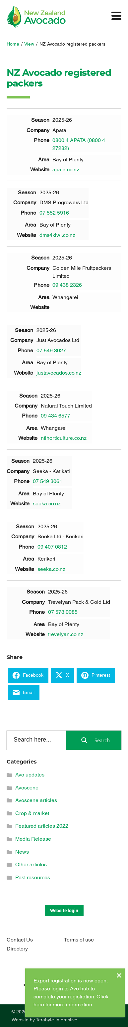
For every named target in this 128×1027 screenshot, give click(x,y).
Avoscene (26, 787)
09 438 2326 (67, 285)
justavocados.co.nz (58, 373)
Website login (64, 910)
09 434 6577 (55, 416)
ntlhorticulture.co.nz (64, 438)
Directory (17, 948)
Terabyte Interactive (56, 1019)
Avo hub (79, 988)
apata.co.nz (65, 169)
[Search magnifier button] (93, 740)
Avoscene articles (36, 800)
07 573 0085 (63, 612)
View (29, 44)
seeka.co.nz (47, 503)
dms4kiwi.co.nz (57, 235)
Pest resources (32, 877)
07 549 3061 (47, 481)
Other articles (31, 864)
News (22, 852)
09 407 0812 (52, 547)
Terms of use (79, 940)
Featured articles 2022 (41, 826)
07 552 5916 (54, 213)
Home (13, 44)
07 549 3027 (51, 350)
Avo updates (29, 774)
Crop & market (32, 813)
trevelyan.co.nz (65, 634)
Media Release (33, 839)
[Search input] (36, 740)
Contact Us (20, 940)
